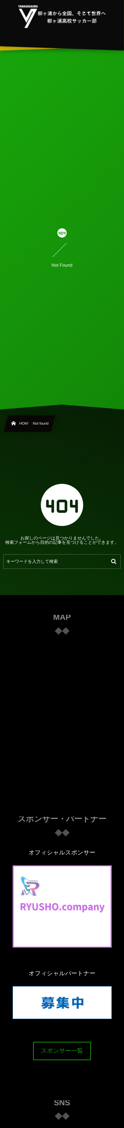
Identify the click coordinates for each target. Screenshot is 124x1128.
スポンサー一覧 (62, 1050)
